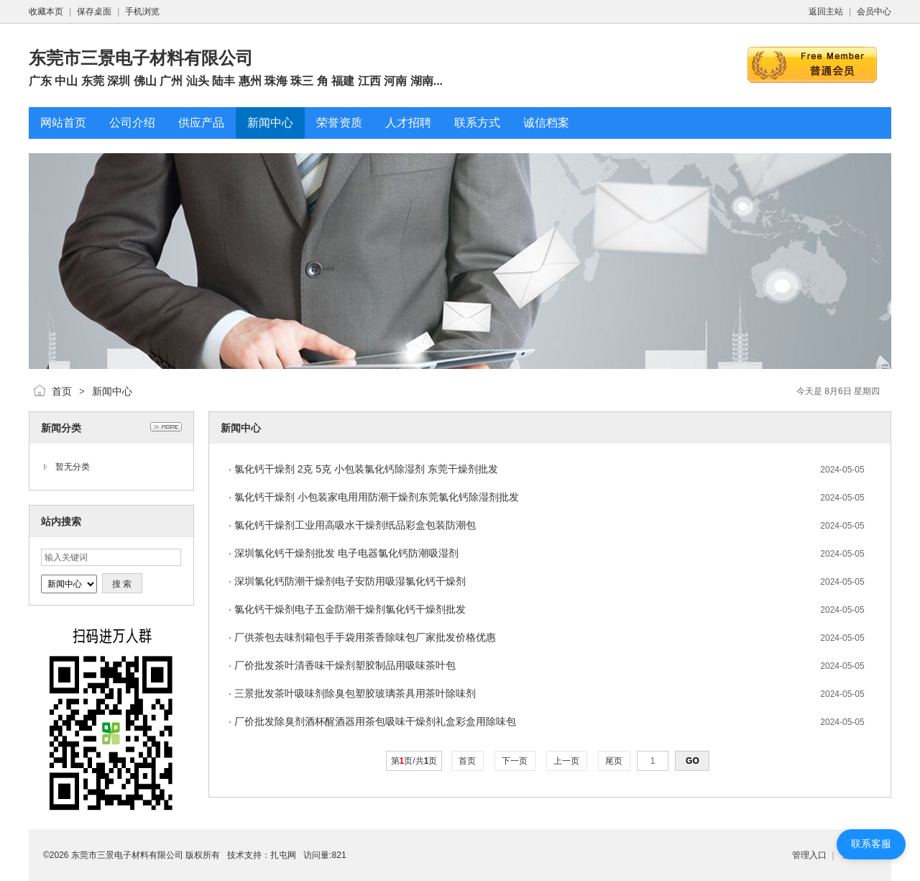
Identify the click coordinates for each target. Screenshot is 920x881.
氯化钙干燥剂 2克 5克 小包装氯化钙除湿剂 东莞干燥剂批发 (366, 469)
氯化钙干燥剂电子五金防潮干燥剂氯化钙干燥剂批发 (350, 609)
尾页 (614, 761)
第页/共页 (414, 761)
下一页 (515, 761)
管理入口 (809, 855)
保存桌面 (94, 11)
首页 (62, 391)
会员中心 (874, 11)
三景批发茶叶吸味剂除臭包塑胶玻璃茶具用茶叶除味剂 (355, 693)
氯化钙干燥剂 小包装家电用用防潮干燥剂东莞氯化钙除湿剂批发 (376, 497)
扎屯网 (283, 855)
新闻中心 (112, 391)
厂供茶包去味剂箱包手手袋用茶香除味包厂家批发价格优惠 (365, 637)
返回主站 (826, 11)
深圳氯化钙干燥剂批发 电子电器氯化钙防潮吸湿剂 (346, 553)
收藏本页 (46, 11)
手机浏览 (142, 11)
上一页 (566, 761)
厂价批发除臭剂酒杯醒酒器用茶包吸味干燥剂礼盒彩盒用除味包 (375, 721)
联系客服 (871, 843)
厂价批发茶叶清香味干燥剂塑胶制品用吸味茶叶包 (345, 665)
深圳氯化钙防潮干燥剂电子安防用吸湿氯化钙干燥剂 (350, 581)
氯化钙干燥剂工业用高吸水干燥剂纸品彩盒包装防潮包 (355, 525)
